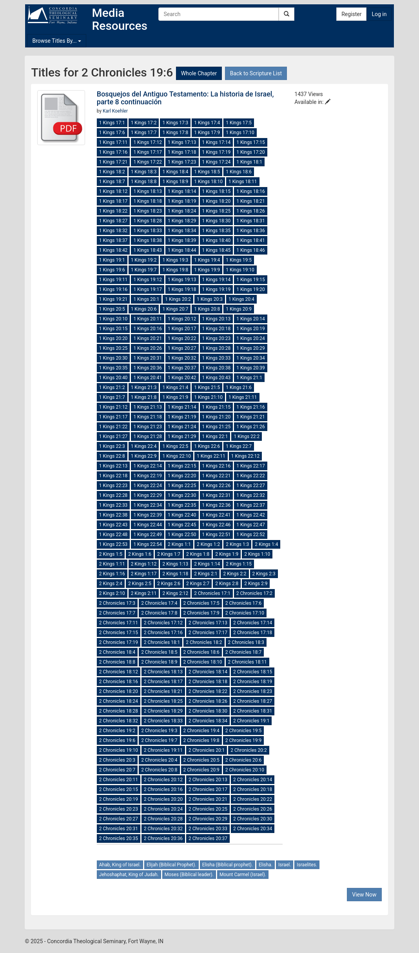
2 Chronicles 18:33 (163, 721)
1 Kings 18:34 (182, 230)
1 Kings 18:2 (112, 172)
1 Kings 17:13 (182, 142)
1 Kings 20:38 (216, 368)
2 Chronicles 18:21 (163, 691)
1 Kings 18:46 (250, 250)
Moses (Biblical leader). (189, 874)
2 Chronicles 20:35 (118, 838)
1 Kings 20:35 (113, 368)
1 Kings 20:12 (182, 319)
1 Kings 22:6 (207, 446)
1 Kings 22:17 (250, 466)
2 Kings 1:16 (112, 574)
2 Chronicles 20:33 (208, 828)
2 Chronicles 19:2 (117, 730)
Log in (379, 14)
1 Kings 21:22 (113, 426)
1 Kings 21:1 (249, 377)
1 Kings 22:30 (182, 495)
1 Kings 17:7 (144, 132)
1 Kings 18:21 (250, 201)
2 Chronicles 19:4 (201, 730)
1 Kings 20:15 (113, 328)
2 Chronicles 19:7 (159, 740)
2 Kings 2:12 (175, 593)
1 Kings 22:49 (147, 534)
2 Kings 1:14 (207, 564)
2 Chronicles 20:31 (118, 828)
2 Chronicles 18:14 (208, 672)
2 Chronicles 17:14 (252, 623)
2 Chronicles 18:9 (159, 662)
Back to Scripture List (256, 73)
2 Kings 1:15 (239, 564)
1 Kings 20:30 (113, 358)
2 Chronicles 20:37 (208, 838)
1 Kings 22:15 (182, 466)
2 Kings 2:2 (234, 574)
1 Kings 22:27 (250, 485)
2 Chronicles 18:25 (163, 701)
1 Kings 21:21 (250, 417)
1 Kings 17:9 (207, 132)
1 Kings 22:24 (147, 485)
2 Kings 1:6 (139, 554)
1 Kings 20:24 (250, 338)
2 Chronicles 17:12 (163, 623)
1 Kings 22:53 (113, 544)
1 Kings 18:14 (182, 191)
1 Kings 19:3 (175, 260)
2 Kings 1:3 (237, 544)
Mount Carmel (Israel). (242, 874)
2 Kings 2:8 (226, 583)
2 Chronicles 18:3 (246, 642)
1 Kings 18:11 (243, 181)
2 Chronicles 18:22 (208, 691)
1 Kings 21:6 (239, 387)
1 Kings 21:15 (216, 407)
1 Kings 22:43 (113, 524)
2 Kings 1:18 (175, 574)
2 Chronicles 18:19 (252, 681)
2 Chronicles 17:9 (201, 613)
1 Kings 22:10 (176, 456)
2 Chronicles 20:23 (118, 809)
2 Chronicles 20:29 (208, 819)
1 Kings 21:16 (250, 407)
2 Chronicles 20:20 (163, 799)
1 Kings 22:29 (147, 495)
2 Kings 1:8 (197, 554)
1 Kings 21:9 (175, 397)
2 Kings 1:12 (144, 564)
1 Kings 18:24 (182, 211)
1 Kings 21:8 (144, 397)
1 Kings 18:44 (182, 250)
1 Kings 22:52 (250, 534)
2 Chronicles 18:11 (247, 662)
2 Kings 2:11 (144, 593)
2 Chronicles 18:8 (117, 662)
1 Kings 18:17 (113, 201)
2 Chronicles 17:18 (252, 632)
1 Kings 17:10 (240, 132)
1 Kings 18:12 (113, 191)
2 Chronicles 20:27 (118, 819)
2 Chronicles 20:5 (201, 760)
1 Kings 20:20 (113, 338)
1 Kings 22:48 (113, 534)
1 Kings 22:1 (215, 436)
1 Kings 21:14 (182, 407)
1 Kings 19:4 (207, 260)
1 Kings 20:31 (147, 358)
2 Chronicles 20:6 (243, 760)
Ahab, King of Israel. (120, 865)
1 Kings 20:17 (182, 328)
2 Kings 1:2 (208, 544)
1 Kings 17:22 (147, 162)
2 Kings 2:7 (197, 583)
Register (351, 14)
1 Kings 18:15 (216, 191)
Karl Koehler (115, 111)
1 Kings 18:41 (250, 240)
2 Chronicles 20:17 (208, 789)
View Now (364, 894)
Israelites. (307, 865)
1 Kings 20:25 (113, 348)
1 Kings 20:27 (182, 348)
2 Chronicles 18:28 (118, 711)
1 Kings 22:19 (147, 475)
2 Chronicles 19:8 (201, 740)
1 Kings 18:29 (182, 221)
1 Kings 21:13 (147, 407)
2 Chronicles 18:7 (243, 652)
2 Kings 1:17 (144, 574)
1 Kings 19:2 (144, 260)
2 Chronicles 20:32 (163, 828)
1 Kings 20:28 (216, 348)
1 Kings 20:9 (239, 309)
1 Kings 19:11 (113, 279)
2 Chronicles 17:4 (159, 603)
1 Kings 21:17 (113, 417)
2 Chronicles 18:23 (252, 691)
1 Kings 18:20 (216, 201)
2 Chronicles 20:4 (159, 760)
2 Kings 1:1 (179, 544)
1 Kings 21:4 (175, 387)
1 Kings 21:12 (113, 407)
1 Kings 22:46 (216, 524)
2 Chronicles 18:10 (202, 662)
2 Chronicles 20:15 (118, 789)
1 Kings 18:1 (249, 162)
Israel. (284, 865)
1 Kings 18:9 (175, 181)
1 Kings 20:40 (113, 377)
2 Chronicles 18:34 (208, 721)
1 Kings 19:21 (113, 299)
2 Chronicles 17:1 (212, 593)
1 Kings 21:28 (147, 436)
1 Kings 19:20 (250, 289)
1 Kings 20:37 (182, 368)
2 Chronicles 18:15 (252, 672)
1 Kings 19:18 (182, 289)
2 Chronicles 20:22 (252, 799)
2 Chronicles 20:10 (244, 770)
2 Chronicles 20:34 (252, 828)
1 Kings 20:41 (147, 377)
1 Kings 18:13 (147, 191)
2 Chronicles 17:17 (208, 632)
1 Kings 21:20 (216, 417)
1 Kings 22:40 (182, 515)
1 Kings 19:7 (144, 270)
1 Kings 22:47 (250, 524)
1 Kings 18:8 (144, 181)
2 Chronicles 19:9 (243, 740)
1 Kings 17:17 (147, 152)
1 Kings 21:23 (147, 426)
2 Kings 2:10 (112, 593)
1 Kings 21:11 (243, 397)
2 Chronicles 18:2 (204, 642)
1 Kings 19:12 (147, 279)
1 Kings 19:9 (207, 270)
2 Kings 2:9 (255, 583)
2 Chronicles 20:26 (252, 809)
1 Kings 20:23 (216, 338)
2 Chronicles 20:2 (248, 750)
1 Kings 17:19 (216, 152)
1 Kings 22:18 (113, 475)
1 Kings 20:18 (216, 328)
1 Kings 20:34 (250, 358)
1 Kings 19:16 (113, 289)
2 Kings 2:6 (168, 583)
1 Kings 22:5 (175, 446)
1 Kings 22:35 (182, 505)
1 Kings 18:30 (216, 221)
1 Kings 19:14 (216, 279)
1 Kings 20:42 (182, 377)
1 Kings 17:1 (112, 122)
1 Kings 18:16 (250, 191)
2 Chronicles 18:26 (208, 701)
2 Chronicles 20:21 (208, 799)
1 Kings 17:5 (239, 122)
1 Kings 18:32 (113, 230)
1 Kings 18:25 (216, 211)
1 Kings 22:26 (216, 485)
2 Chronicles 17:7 (117, 613)
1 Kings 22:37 (250, 505)
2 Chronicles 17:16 (163, 632)
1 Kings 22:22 (250, 475)
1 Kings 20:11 (147, 319)
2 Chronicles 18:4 (117, 652)
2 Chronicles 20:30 (252, 819)
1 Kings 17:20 (250, 152)
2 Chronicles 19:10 (118, 750)
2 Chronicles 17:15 (118, 632)
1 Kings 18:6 (239, 172)
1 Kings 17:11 (113, 142)
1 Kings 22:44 (147, 524)
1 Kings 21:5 (207, 387)
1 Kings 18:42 (113, 250)
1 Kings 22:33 (113, 505)
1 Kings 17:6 (112, 132)
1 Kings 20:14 (250, 319)
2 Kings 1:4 (266, 544)
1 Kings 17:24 (216, 162)
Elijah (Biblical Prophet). (171, 865)
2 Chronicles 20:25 (208, 809)
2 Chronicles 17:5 (201, 603)
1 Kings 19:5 (239, 260)
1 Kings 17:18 (182, 152)
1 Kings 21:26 (250, 426)
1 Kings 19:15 (250, 279)
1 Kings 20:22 (182, 338)
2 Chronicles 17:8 (159, 613)
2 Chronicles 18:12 (118, 672)
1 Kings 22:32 (250, 495)
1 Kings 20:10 (113, 319)
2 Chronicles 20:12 (163, 779)
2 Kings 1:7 (168, 554)
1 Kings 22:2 (246, 436)
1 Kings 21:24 (182, 426)
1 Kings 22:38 (113, 515)
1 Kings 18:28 (147, 221)
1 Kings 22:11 (211, 456)
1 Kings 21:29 (182, 436)
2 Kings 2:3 (264, 574)
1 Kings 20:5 (112, 309)
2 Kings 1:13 (175, 564)
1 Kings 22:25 (182, 485)
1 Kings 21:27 (113, 436)
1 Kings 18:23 (147, 211)
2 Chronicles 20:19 (118, 799)
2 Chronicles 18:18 (208, 681)
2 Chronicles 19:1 (251, 721)
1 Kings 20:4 (241, 299)
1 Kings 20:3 (210, 299)
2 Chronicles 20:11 (118, 779)
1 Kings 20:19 (250, 328)
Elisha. (265, 865)
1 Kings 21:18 (147, 417)
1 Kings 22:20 (182, 475)
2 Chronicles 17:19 (118, 642)
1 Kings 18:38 (147, 240)
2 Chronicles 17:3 (117, 603)
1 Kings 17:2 (144, 122)
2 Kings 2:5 (139, 583)
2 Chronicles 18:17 (163, 681)
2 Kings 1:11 (112, 564)
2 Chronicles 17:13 (208, 623)
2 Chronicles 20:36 (163, 838)
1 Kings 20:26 (147, 348)
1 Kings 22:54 (147, 544)
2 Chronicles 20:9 (201, 770)
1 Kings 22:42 (250, 515)
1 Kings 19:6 (112, 270)
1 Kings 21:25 (216, 426)
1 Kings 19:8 (175, 270)
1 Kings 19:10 (240, 270)
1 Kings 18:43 (147, 250)
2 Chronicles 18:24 (118, 701)
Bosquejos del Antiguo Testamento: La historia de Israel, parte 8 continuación (185, 98)
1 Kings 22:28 (113, 495)
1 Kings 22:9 (144, 456)
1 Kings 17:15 (250, 142)
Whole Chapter (199, 73)
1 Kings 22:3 (112, 446)
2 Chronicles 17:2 (254, 593)
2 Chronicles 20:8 (159, 770)
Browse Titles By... (56, 41)
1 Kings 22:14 (147, 466)
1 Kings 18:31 (250, 221)
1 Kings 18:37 (113, 240)
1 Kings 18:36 (250, 230)
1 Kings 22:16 (216, 466)
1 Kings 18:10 (208, 181)
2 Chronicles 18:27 (252, 701)
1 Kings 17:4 (207, 122)
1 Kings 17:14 (216, 142)
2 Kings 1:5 (110, 554)
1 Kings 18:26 (250, 211)
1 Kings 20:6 (144, 309)
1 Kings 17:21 (113, 162)
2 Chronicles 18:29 (163, 711)
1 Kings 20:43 (216, 377)
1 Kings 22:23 (113, 485)
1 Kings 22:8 (112, 456)
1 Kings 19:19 (216, 289)
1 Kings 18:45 (216, 250)
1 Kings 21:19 (182, 417)
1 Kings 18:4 (175, 172)
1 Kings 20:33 (216, 358)
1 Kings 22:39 (147, 515)
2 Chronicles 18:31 (252, 711)
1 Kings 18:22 (113, 211)
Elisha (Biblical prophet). (227, 865)
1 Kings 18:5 (207, 172)
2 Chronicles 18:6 (201, 652)
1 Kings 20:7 (175, 309)
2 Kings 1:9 (226, 554)
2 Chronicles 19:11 (163, 750)
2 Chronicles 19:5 (243, 730)
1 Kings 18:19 (182, 201)
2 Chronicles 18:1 (162, 642)
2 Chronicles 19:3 (159, 730)
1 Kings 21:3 (144, 387)
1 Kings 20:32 (182, 358)
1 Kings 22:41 (216, 515)
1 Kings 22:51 (216, 534)
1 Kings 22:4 (144, 446)
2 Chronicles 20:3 (117, 760)
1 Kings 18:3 (144, 172)
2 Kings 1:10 (257, 554)
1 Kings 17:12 (147, 142)
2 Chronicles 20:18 (252, 789)
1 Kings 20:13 (216, 319)
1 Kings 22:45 (182, 524)
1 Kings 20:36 (147, 368)
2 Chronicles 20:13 (208, 779)
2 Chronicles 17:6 (243, 603)
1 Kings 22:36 (216, 505)
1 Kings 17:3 (175, 122)
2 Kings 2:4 (110, 583)
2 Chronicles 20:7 (117, 770)
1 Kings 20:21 (147, 338)
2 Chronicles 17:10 (244, 613)
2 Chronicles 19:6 (117, 740)
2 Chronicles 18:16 (118, 681)
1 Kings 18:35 (216, 230)
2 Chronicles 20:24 (163, 809)
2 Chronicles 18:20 (118, 691)
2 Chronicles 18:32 (118, 721)
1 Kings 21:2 (112, 387)
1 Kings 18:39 (182, 240)
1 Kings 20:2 (178, 299)
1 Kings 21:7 (112, 397)
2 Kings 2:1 (205, 574)
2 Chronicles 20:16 (163, 789)
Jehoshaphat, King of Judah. (129, 874)
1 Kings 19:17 (147, 289)
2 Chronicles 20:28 (163, 819)
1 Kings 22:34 (147, 505)
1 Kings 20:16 (147, 328)
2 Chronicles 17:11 (118, 623)
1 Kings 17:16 (113, 152)
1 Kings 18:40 (216, 240)
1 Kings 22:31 (216, 495)
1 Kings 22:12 (245, 456)
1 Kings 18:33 (147, 230)
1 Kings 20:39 (250, 368)
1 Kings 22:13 (113, 466)
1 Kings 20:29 (250, 348)
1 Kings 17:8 (175, 132)
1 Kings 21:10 (208, 397)
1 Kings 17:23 (182, 162)
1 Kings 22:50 (182, 534)
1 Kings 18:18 (147, 201)
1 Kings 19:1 (112, 260)
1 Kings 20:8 (207, 309)
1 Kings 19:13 (182, 279)
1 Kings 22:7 (239, 446)
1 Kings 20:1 (146, 299)
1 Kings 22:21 (216, 475)
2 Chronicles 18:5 (159, 652)
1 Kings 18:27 (113, 221)
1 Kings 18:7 (112, 181)
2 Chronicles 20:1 (207, 750)
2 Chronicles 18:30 (208, 711)
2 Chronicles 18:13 (163, 672)
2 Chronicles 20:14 (252, 779)
